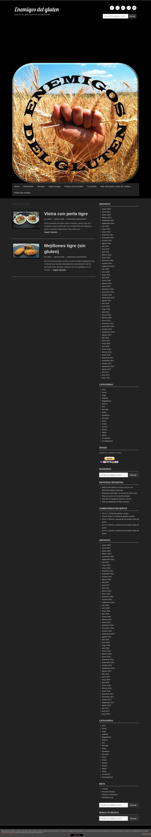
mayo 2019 (106, 309)
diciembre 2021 (107, 235)
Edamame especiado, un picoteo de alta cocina (119, 493)
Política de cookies (22, 193)
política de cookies (7, 832)
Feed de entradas (108, 792)
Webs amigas (55, 186)
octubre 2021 (107, 240)
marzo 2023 (106, 215)
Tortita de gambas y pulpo (119, 513)
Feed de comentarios (110, 795)
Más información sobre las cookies (115, 186)
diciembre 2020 (107, 260)
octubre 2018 (107, 329)
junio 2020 (106, 272)
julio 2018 (105, 338)
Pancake (105, 410)
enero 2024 (106, 212)
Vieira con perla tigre (66, 213)
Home (16, 186)
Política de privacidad (74, 186)
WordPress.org (107, 797)
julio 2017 (105, 372)
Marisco (105, 404)
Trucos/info (92, 186)
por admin (48, 219)
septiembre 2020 (108, 266)
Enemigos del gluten (37, 9)
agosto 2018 (106, 335)
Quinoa (104, 427)
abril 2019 (105, 312)
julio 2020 (105, 269)
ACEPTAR (76, 835)
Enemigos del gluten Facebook (112, 8)
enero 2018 (106, 355)
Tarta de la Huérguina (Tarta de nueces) (117, 499)
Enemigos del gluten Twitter (117, 8)
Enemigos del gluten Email (134, 8)
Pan (103, 407)
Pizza (104, 421)
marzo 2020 (106, 281)
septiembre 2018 (108, 332)
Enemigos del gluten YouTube (123, 8)
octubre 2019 (107, 295)
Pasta (104, 412)
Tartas (104, 435)
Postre (104, 424)
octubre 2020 (107, 263)
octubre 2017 (107, 363)
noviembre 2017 (108, 361)
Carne (104, 392)
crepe (104, 395)
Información (28, 186)
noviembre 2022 (108, 220)
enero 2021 (106, 258)
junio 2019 (106, 306)
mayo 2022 (106, 229)
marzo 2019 (106, 315)
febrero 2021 (106, 255)
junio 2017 (106, 375)
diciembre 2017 (107, 358)
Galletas (105, 398)
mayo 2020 (106, 275)
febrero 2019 (106, 318)
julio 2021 (105, 246)
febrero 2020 (106, 283)
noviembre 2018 (108, 326)
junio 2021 (106, 249)
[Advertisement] (75, 42)
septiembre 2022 (108, 223)
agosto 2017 (106, 369)
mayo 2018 (106, 343)
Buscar (132, 16)
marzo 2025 (106, 209)
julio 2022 (105, 226)
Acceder (105, 789)
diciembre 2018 (107, 323)
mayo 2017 (106, 378)
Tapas (104, 432)
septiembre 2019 (108, 298)
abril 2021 (105, 252)
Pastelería (105, 415)
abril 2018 (105, 346)
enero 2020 (106, 286)
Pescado (105, 418)
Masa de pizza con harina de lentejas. (116, 496)
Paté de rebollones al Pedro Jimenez (115, 502)
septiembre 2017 (108, 366)
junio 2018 (106, 341)
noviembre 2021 (108, 238)
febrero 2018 (106, 352)
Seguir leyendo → (51, 232)
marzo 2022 (106, 232)
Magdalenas (106, 401)
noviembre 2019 (108, 292)
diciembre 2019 (107, 289)
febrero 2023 (106, 218)
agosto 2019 (106, 301)
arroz (104, 389)
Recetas (41, 186)
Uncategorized (107, 441)
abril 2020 (105, 278)
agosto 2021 (106, 243)
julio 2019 (105, 303)
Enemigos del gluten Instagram (129, 8)
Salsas (104, 430)
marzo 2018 (106, 349)
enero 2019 (106, 321)
